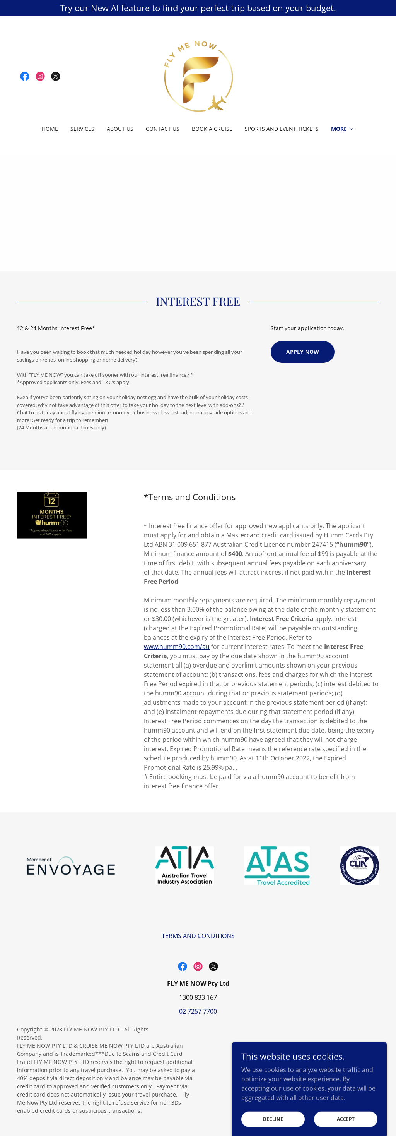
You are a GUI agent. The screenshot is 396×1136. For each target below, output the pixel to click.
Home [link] (50, 128)
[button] (343, 129)
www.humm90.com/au (177, 646)
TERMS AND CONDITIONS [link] (198, 936)
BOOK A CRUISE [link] (212, 128)
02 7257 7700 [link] (198, 1011)
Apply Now (302, 351)
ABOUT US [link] (120, 128)
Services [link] (82, 128)
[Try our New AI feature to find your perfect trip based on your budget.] (198, 8)
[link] (24, 76)
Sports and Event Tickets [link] (282, 128)
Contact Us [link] (162, 128)
